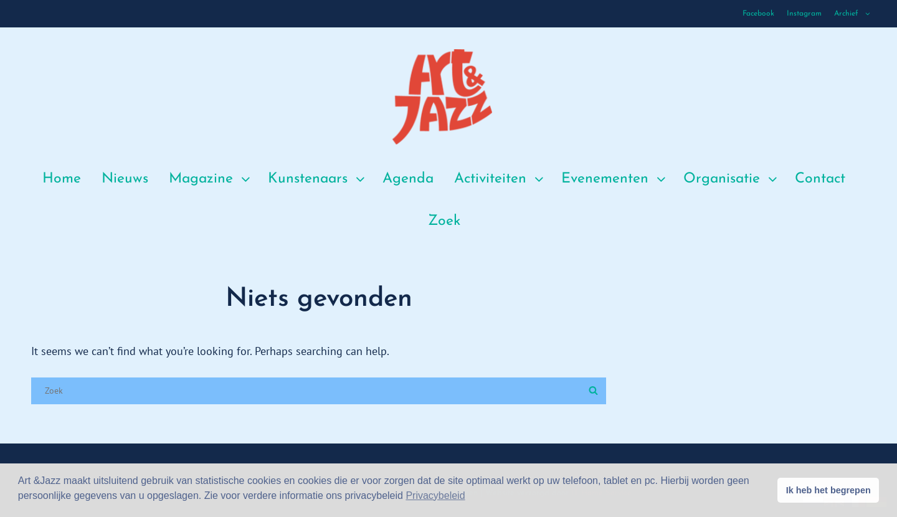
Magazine (211, 179)
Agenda (408, 179)
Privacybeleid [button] (435, 495)
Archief (852, 13)
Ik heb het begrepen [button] (828, 490)
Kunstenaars (318, 179)
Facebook (758, 13)
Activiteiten (500, 179)
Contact (820, 179)
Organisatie (731, 179)
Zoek (444, 221)
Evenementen (614, 179)
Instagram (804, 13)
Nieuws (125, 179)
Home (61, 179)
